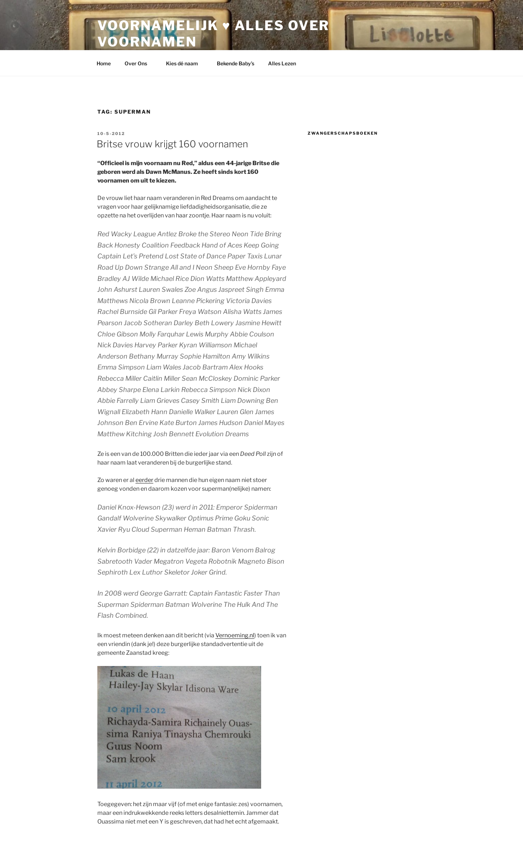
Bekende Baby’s (235, 63)
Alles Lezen (285, 63)
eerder (144, 480)
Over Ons (139, 63)
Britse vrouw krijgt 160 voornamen (172, 144)
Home (104, 63)
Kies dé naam (185, 63)
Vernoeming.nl (234, 635)
